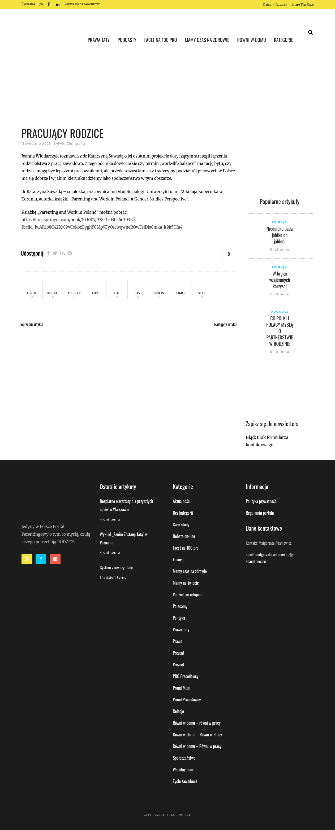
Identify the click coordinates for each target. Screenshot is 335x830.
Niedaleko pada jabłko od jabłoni (280, 235)
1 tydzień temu (113, 577)
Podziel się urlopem (188, 594)
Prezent (178, 653)
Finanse (178, 559)
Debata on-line (184, 536)
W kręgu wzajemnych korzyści (279, 280)
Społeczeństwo (184, 758)
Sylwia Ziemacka (69, 143)
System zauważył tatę (116, 567)
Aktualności (182, 501)
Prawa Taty (181, 629)
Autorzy (281, 4)
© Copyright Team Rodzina (167, 815)
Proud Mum (181, 688)
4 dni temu (110, 519)
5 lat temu (279, 294)
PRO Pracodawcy (185, 676)
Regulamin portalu (260, 513)
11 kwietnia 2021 (36, 143)
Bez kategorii (183, 513)
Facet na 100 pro (186, 548)
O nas (267, 4)
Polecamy (180, 606)
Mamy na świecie (186, 583)
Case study (181, 524)
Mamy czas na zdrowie (190, 571)
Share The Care (302, 4)
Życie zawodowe (185, 781)
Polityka (179, 618)
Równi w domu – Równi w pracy (197, 746)
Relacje (178, 711)
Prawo (177, 641)
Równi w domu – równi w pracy (197, 723)
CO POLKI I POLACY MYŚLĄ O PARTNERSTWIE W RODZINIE (279, 331)
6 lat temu (279, 249)
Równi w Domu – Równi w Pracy (197, 734)
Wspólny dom (183, 769)
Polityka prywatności (261, 501)
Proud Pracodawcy (187, 699)
